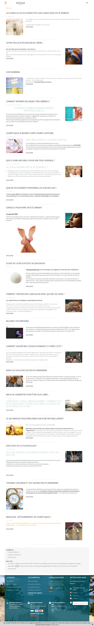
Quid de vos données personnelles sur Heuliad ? (31, 187)
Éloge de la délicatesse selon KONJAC (25, 263)
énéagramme (71, 563)
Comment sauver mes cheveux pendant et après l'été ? (34, 346)
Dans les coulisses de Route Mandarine (26, 370)
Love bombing (13, 72)
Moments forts (12, 557)
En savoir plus (54, 625)
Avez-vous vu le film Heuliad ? (21, 445)
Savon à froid (57, 563)
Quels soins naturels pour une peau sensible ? (30, 160)
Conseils (71, 566)
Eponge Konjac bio (33, 269)
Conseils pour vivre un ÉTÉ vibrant (24, 207)
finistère (49, 566)
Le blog (73, 598)
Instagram (74, 592)
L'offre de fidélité (33, 581)
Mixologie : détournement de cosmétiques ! (28, 517)
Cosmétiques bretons (46, 563)
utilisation (64, 563)
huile (23, 563)
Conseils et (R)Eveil (13, 552)
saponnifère (11, 566)
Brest (76, 566)
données (54, 566)
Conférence (18, 563)
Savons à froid (12, 569)
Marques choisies (12, 584)
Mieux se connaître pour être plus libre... (27, 394)
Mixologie (43, 566)
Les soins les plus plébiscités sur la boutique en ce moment (37, 13)
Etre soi (28, 563)
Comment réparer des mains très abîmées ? (28, 101)
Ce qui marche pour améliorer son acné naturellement (35, 418)
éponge (78, 563)
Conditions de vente (13, 590)
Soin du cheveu (62, 566)
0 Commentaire (17, 105)
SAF (31, 563)
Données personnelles (13, 587)
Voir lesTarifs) (60, 585)
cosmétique (36, 566)
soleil (34, 563)
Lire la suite (29, 27)
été (17, 566)
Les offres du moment (34, 590)
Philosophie (10, 581)
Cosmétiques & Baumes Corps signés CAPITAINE (30, 133)
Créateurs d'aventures (14, 555)
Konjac (22, 566)
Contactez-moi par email (77, 589)
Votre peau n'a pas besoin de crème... (25, 42)
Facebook (74, 595)
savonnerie (11, 563)
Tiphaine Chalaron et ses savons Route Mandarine (32, 482)
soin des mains (28, 566)
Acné (37, 563)
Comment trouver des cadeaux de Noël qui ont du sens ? (35, 294)
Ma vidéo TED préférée (17, 321)
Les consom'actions (33, 587)
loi (68, 566)
